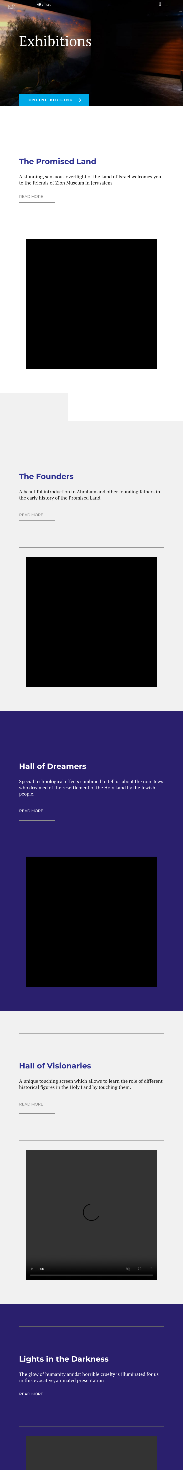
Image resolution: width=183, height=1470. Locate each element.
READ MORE (31, 196)
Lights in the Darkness (64, 1358)
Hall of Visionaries (55, 1065)
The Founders (46, 476)
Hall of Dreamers (52, 766)
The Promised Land (57, 161)
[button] (160, 4)
